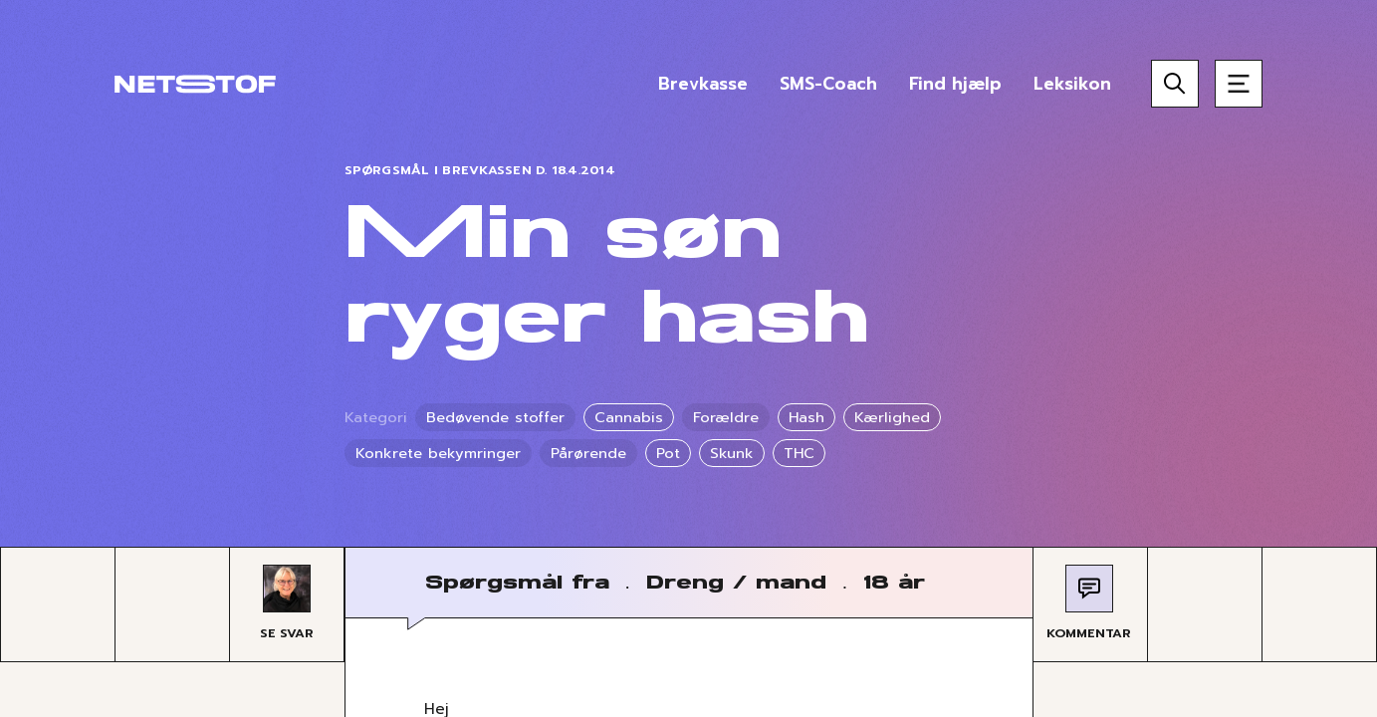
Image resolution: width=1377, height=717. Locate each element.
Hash (806, 417)
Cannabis (628, 417)
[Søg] (1175, 84)
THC (799, 453)
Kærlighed (892, 417)
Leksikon (1072, 84)
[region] (688, 358)
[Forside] (195, 84)
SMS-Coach (828, 84)
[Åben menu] (1238, 84)
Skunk (732, 453)
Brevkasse (703, 84)
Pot (668, 453)
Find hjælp (955, 84)
